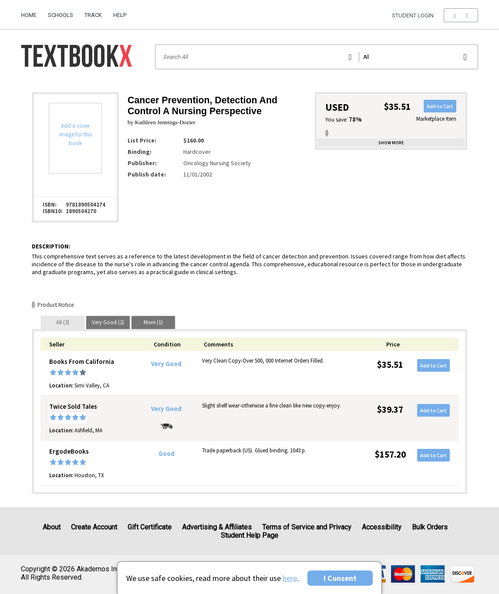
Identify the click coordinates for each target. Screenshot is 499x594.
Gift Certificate (150, 527)
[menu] (461, 15)
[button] (461, 15)
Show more (391, 143)
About (52, 527)
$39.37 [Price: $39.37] (390, 409)
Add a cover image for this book (75, 134)
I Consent (340, 578)
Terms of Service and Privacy (306, 527)
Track (93, 15)
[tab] (62, 322)
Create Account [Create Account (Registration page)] (94, 527)
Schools (60, 15)
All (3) (62, 322)
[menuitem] (31, 12)
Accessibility (381, 527)
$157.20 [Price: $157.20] (390, 454)
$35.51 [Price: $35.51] (390, 364)
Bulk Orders (430, 527)
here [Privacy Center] (290, 578)
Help (119, 15)
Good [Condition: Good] (166, 454)
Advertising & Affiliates (217, 527)
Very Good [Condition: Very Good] (166, 364)
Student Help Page (249, 535)
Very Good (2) (108, 322)
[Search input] (316, 56)
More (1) (153, 322)
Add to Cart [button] (440, 106)
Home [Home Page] (29, 15)
